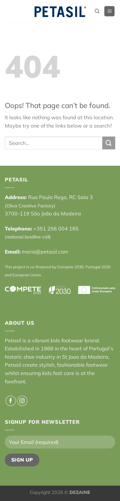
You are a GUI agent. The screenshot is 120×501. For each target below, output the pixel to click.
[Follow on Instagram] (22, 401)
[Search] (97, 11)
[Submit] (108, 143)
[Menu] (109, 11)
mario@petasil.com (45, 251)
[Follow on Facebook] (10, 401)
